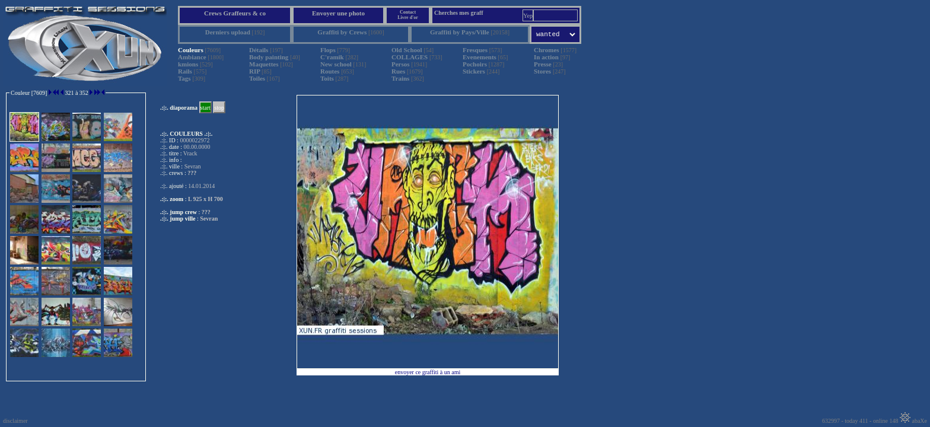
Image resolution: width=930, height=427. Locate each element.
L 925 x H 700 (205, 199)
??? (206, 212)
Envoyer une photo (338, 13)
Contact (408, 12)
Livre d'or (407, 17)
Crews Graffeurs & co (235, 13)
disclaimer (15, 421)
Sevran (209, 218)
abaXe (913, 421)
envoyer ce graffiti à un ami (428, 372)
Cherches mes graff (458, 12)
